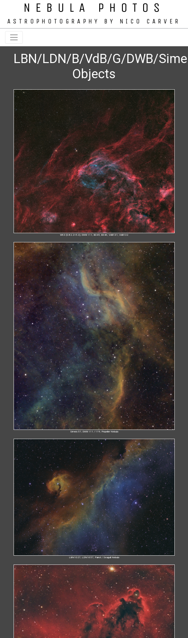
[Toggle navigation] (14, 37)
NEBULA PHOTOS (94, 7)
